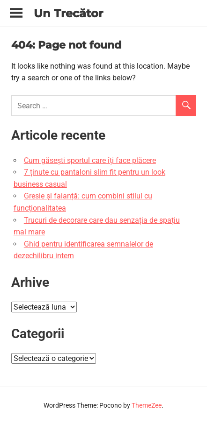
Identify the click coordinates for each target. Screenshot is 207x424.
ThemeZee (147, 405)
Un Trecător (68, 13)
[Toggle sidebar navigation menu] (16, 13)
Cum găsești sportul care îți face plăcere (90, 160)
